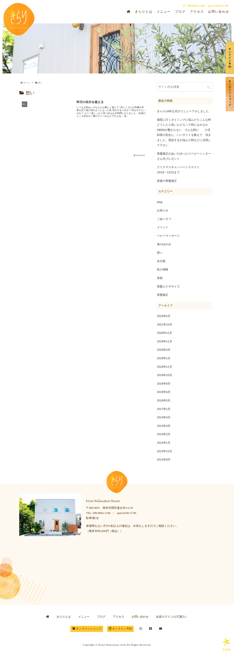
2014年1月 (163, 442)
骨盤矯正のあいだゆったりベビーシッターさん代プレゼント (184, 156)
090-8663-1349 (194, 5)
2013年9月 (163, 459)
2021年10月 (164, 324)
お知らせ (162, 210)
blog (159, 202)
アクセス (197, 11)
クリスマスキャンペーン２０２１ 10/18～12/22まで (184, 170)
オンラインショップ (86, 628)
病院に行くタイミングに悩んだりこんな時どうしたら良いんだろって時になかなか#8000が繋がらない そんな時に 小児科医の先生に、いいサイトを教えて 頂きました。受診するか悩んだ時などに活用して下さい (184, 132)
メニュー (164, 11)
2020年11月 (164, 333)
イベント (162, 227)
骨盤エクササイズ (168, 286)
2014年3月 (163, 425)
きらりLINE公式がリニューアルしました (183, 111)
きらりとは (143, 11)
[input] (184, 86)
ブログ (180, 11)
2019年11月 (164, 341)
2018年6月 (163, 392)
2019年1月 (163, 358)
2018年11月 (164, 366)
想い (160, 252)
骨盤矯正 (162, 294)
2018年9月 (163, 383)
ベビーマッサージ (168, 235)
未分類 (161, 261)
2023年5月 (163, 316)
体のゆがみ (164, 244)
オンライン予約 (120, 628)
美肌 (160, 278)
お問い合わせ (218, 11)
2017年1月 (163, 409)
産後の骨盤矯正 (167, 180)
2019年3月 (163, 349)
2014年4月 (163, 417)
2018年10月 (164, 375)
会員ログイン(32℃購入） (172, 616)
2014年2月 (163, 434)
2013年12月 (164, 451)
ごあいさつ (164, 219)
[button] (209, 87)
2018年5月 (163, 400)
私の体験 (162, 269)
